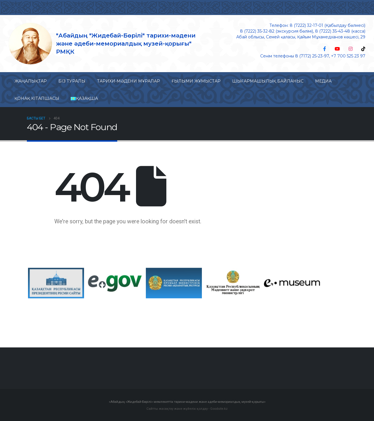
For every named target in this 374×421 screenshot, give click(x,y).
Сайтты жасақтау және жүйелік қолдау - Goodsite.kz (187, 408)
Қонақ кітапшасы (36, 98)
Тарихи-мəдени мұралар (128, 81)
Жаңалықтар (30, 81)
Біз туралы (71, 81)
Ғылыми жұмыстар (196, 81)
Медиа (323, 81)
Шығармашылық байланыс (268, 81)
